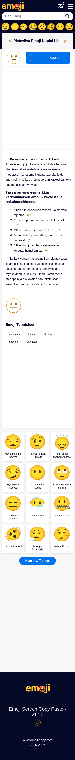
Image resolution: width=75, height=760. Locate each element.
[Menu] (70, 6)
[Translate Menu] (60, 6)
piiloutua (47, 334)
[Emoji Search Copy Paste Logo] (38, 692)
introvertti (13, 341)
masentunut (15, 334)
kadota (32, 334)
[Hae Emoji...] (67, 16)
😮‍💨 (6, 27)
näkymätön (31, 341)
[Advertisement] (37, 108)
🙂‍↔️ (24, 27)
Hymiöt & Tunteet (37, 560)
